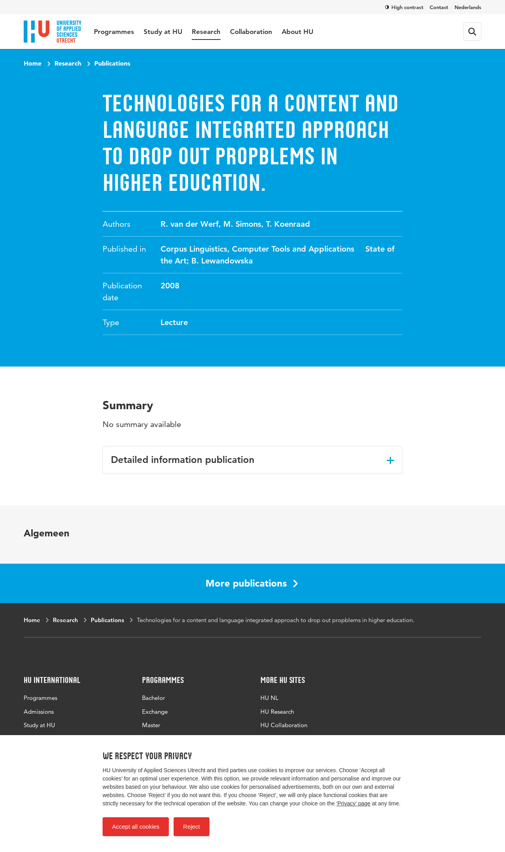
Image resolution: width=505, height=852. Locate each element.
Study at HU (163, 32)
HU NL (269, 698)
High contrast (404, 7)
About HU (297, 32)
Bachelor (153, 698)
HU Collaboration (283, 725)
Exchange (155, 711)
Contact (439, 7)
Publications (112, 63)
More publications (252, 583)
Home (32, 63)
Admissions (39, 711)
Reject (191, 826)
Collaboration (251, 32)
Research (206, 32)
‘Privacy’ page (353, 803)
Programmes (114, 32)
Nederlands (467, 7)
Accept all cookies (135, 826)
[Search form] (472, 32)
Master (151, 725)
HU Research (277, 711)
